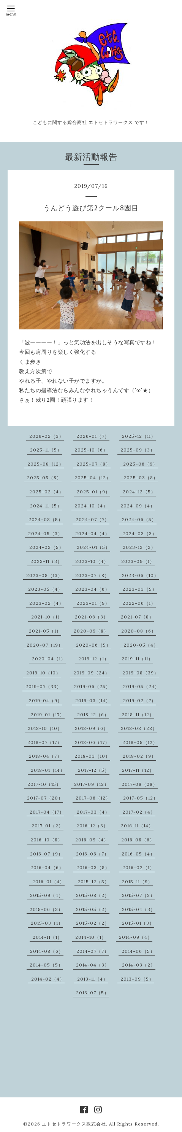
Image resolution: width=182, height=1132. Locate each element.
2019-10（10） (43, 673)
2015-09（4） (46, 895)
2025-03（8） (140, 477)
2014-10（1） (90, 937)
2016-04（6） (47, 867)
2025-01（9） (93, 491)
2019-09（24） (91, 673)
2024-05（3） (45, 533)
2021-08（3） (91, 617)
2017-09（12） (91, 784)
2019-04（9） (45, 700)
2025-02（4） (46, 491)
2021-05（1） (45, 631)
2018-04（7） (45, 756)
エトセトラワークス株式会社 (74, 1124)
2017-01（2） (47, 825)
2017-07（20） (45, 798)
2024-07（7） (92, 519)
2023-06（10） (140, 575)
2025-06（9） (140, 464)
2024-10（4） (91, 506)
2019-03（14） (93, 700)
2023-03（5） (139, 589)
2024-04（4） (92, 533)
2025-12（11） (139, 436)
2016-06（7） (92, 854)
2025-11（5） (46, 450)
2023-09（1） (138, 561)
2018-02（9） (139, 756)
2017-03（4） (93, 812)
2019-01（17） (48, 714)
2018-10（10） (45, 728)
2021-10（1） (46, 617)
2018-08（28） (139, 728)
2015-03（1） (47, 923)
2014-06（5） (138, 951)
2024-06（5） (139, 519)
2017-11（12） (138, 770)
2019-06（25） (92, 686)
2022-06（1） (139, 603)
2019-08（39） (140, 673)
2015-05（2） (92, 909)
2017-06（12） (93, 798)
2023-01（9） (93, 603)
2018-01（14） (48, 770)
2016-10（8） (46, 840)
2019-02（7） (139, 700)
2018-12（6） (93, 714)
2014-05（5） (46, 965)
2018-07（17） (44, 742)
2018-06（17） (92, 742)
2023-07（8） (92, 575)
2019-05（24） (141, 686)
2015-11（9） (137, 881)
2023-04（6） (92, 589)
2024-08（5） (45, 519)
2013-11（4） (92, 979)
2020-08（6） (138, 631)
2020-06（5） (93, 645)
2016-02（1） (138, 867)
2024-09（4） (137, 506)
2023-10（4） (92, 561)
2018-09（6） (91, 728)
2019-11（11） (137, 658)
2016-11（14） (137, 825)
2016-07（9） (46, 854)
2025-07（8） (93, 464)
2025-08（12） (45, 464)
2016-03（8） (93, 867)
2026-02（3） (46, 436)
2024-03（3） (139, 533)
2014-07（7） (92, 951)
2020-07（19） (45, 645)
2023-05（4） (45, 589)
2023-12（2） (139, 547)
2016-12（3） (92, 825)
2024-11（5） (46, 506)
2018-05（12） (140, 742)
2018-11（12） (138, 714)
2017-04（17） (47, 812)
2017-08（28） (140, 784)
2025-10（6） (91, 450)
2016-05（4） (138, 854)
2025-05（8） (44, 477)
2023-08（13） (44, 575)
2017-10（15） (44, 784)
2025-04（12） (92, 477)
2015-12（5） (93, 881)
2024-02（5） (46, 547)
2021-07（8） (137, 617)
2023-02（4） (46, 603)
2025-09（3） (137, 450)
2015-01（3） (138, 923)
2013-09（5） (137, 979)
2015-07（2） (138, 895)
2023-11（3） (46, 561)
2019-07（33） (43, 686)
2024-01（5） (93, 547)
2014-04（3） (92, 965)
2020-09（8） (91, 631)
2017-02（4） (138, 812)
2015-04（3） (138, 909)
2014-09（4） (135, 937)
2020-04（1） (49, 658)
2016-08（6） (138, 840)
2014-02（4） (48, 979)
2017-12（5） (93, 770)
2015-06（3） (46, 909)
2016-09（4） (92, 840)
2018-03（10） (92, 756)
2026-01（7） (92, 436)
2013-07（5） (92, 992)
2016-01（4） (48, 881)
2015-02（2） (92, 923)
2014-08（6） (46, 951)
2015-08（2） (92, 895)
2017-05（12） (140, 798)
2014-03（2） (138, 965)
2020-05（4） (140, 645)
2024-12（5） (139, 491)
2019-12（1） (93, 658)
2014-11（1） (47, 937)
